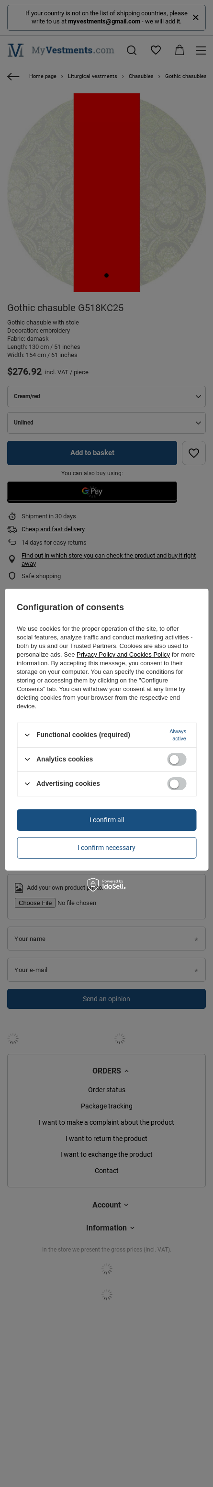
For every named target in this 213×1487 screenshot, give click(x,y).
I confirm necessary (106, 847)
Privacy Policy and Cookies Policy (123, 654)
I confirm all (107, 820)
